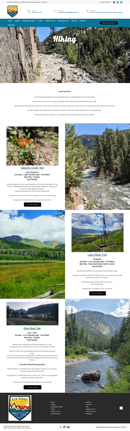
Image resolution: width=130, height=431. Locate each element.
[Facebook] (114, 2)
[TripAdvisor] (121, 2)
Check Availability (109, 23)
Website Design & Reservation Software (107, 427)
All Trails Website (32, 204)
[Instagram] (118, 2)
